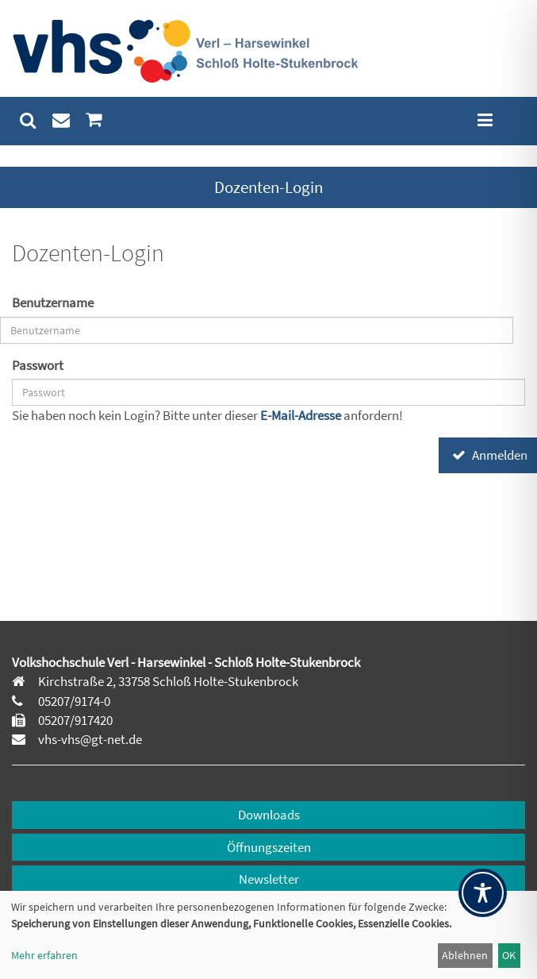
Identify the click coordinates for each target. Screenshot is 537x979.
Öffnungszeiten (269, 847)
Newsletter (269, 879)
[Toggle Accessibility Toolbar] (482, 892)
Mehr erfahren (44, 955)
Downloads (269, 814)
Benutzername (53, 302)
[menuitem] (28, 120)
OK (509, 955)
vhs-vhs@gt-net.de (89, 739)
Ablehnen (465, 955)
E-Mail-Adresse (301, 415)
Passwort (37, 365)
